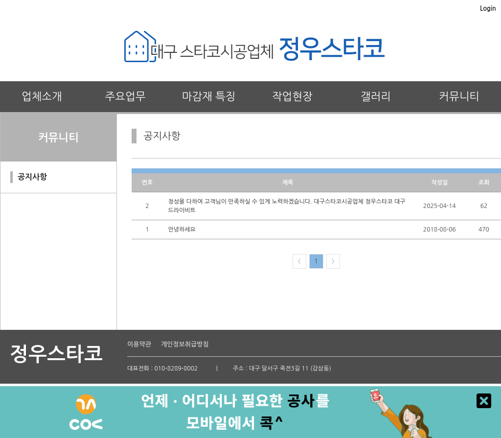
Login (488, 8)
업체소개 (42, 96)
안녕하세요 (181, 229)
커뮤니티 (459, 96)
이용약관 (139, 344)
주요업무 (125, 96)
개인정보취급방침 (185, 344)
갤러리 (376, 96)
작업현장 (292, 96)
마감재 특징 (209, 96)
